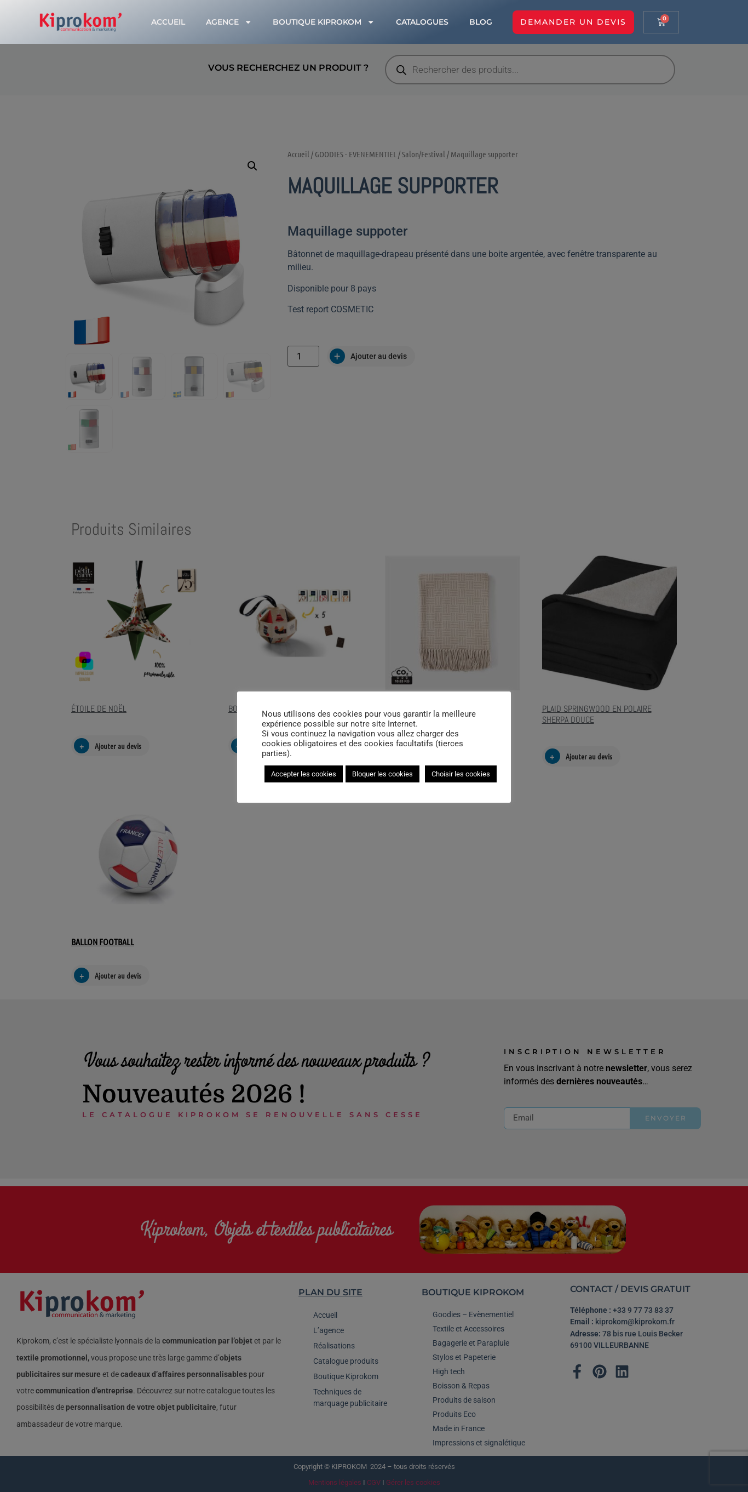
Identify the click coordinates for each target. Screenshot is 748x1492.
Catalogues (422, 22)
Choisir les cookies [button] (460, 774)
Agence (229, 22)
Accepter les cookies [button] (303, 774)
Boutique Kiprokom (324, 22)
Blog (480, 22)
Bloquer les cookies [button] (382, 774)
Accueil (168, 22)
